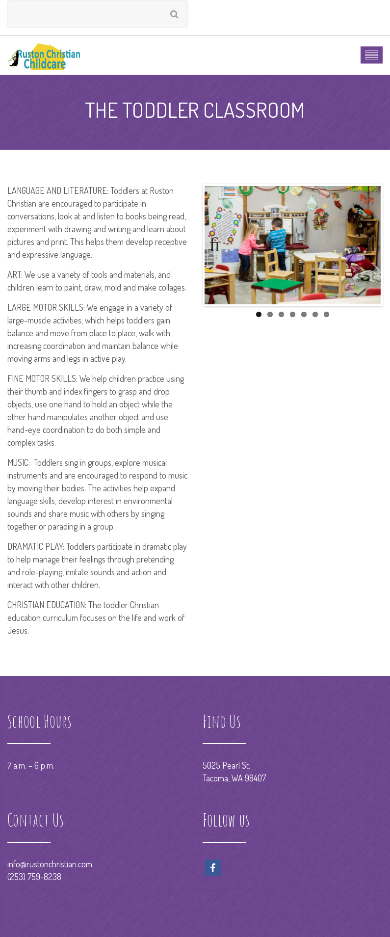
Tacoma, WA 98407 (234, 778)
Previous (219, 245)
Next (366, 245)
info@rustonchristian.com (49, 863)
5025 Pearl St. (226, 765)
